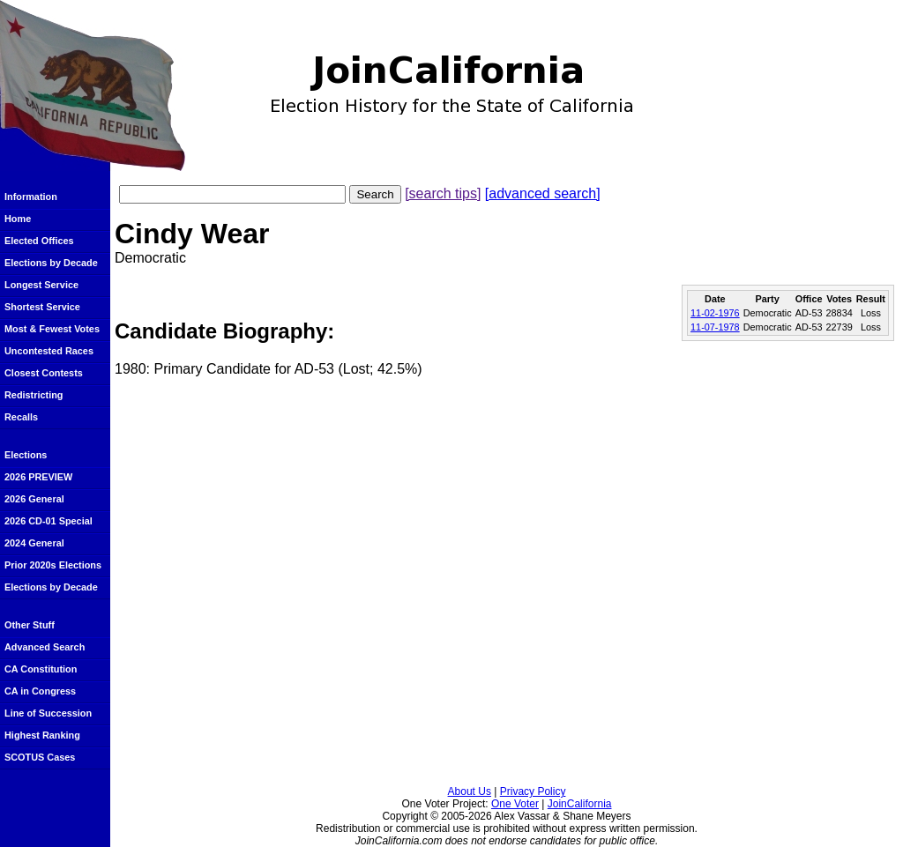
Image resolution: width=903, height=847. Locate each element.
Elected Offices (39, 240)
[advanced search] (543, 193)
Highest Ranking (42, 735)
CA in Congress (40, 691)
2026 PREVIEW (38, 477)
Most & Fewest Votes (52, 328)
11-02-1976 (715, 313)
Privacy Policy (533, 791)
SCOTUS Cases (39, 757)
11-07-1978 (715, 327)
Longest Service (41, 284)
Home (17, 218)
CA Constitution (40, 669)
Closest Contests (43, 373)
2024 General (34, 543)
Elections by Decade (51, 262)
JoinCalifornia (580, 804)
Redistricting (33, 395)
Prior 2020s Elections (52, 565)
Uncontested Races (48, 350)
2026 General (34, 499)
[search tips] (443, 193)
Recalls (21, 417)
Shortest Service (42, 306)
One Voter (515, 804)
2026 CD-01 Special (48, 521)
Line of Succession (48, 713)
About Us (469, 791)
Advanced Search (44, 647)
